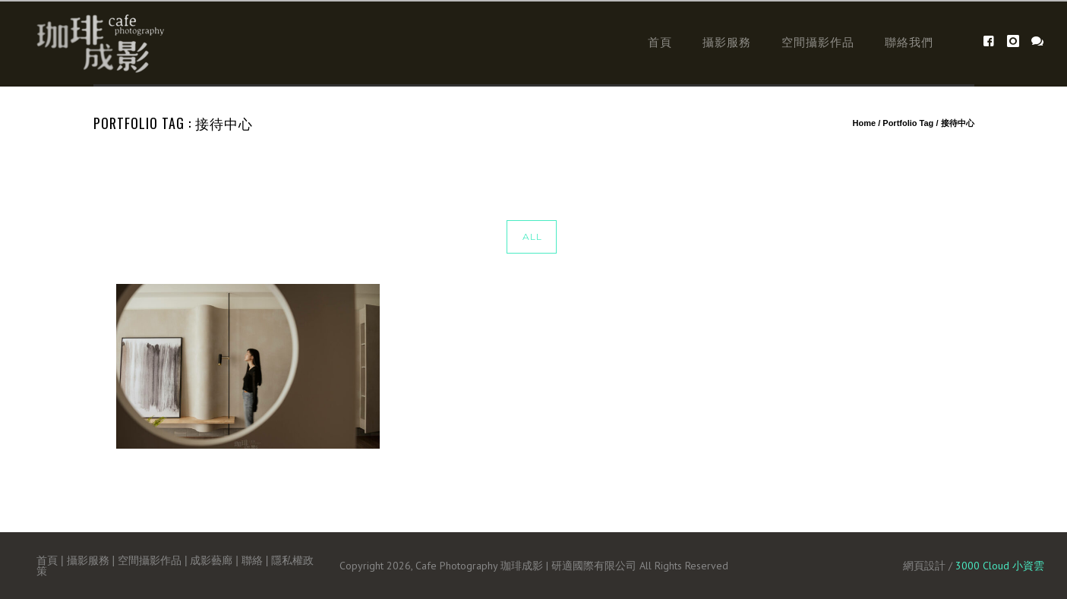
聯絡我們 (909, 42)
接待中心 (957, 123)
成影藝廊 (211, 560)
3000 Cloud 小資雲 (999, 565)
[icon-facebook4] (993, 41)
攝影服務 (726, 42)
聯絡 (252, 560)
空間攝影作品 (817, 42)
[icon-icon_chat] (1037, 41)
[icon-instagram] (1017, 41)
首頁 (660, 42)
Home (864, 123)
